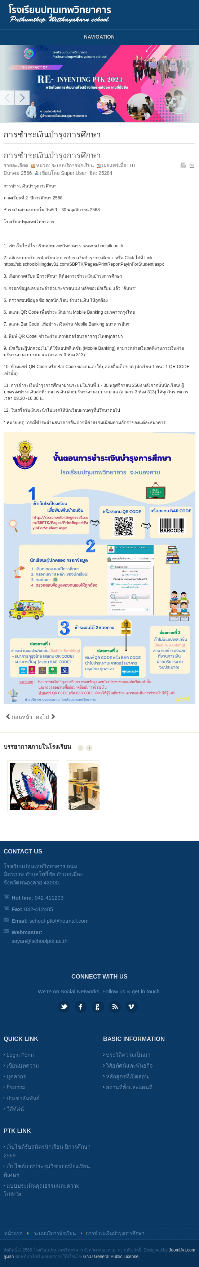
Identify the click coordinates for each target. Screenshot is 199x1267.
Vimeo (132, 1007)
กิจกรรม (16, 1087)
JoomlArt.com (182, 1250)
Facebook (81, 1007)
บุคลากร (16, 1076)
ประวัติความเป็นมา (128, 1055)
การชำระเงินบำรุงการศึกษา (52, 155)
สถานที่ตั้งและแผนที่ (129, 1087)
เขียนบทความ (22, 1066)
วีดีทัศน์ (15, 1109)
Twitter (64, 1007)
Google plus (98, 1007)
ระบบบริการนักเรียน (73, 165)
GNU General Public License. (111, 1256)
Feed (115, 1007)
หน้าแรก (13, 1233)
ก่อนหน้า (18, 717)
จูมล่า (9, 1256)
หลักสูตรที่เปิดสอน (127, 1076)
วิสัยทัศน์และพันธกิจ (129, 1066)
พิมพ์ (182, 164)
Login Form (20, 1055)
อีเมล (191, 164)
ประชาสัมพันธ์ (23, 1098)
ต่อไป (46, 717)
